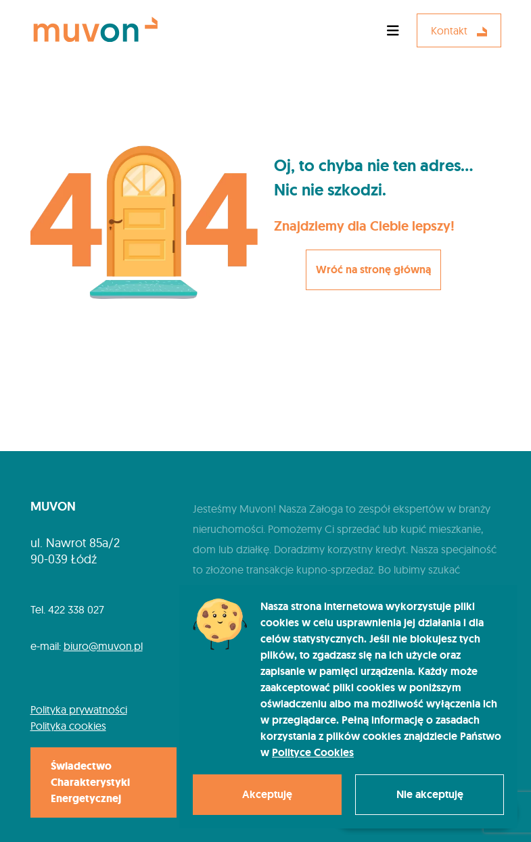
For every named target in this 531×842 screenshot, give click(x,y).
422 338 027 (76, 609)
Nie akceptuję (429, 794)
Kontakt (459, 30)
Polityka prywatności (78, 709)
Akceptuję (267, 794)
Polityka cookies (68, 725)
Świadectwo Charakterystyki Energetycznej (90, 782)
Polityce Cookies (313, 752)
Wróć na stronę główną (373, 269)
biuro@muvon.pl (103, 646)
